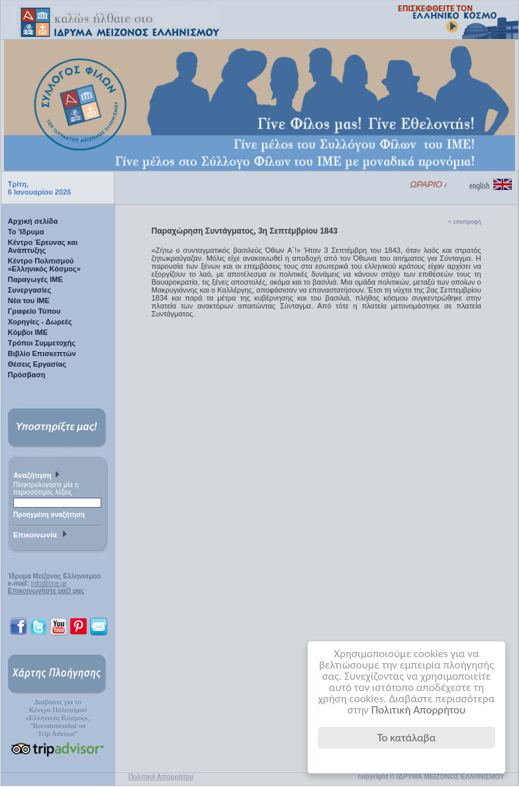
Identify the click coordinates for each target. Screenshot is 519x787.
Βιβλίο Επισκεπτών (42, 353)
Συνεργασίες (30, 290)
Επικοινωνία (41, 535)
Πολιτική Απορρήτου (418, 710)
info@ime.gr (49, 583)
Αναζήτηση (38, 476)
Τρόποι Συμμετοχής (41, 343)
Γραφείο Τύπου (34, 311)
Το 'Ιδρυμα (26, 232)
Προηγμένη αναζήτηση (49, 514)
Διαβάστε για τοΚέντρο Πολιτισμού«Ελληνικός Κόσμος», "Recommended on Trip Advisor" (57, 717)
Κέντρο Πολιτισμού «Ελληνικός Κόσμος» (44, 265)
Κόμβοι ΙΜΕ (28, 332)
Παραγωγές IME (35, 279)
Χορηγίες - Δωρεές (40, 322)
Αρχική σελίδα (33, 221)
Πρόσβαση (27, 375)
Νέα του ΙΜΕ (29, 300)
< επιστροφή (464, 221)
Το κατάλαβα (406, 738)
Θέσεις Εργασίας (37, 364)
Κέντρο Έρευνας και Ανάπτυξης (43, 246)
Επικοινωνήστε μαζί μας (46, 590)
